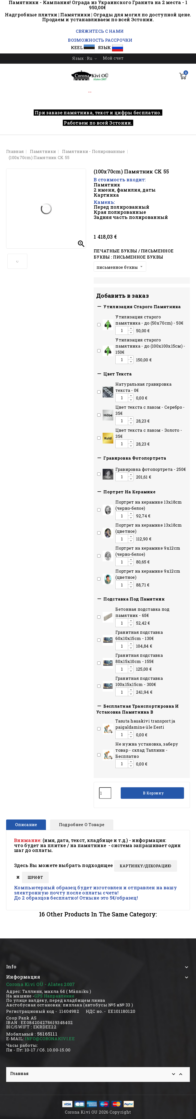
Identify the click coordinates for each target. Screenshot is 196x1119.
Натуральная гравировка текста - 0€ (143, 387)
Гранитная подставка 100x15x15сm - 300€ (139, 681)
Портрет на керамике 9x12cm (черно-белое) (147, 551)
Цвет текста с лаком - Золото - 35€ (148, 433)
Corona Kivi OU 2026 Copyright (98, 1112)
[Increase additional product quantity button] (130, 328)
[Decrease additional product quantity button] (130, 332)
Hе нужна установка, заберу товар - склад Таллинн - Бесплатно (146, 750)
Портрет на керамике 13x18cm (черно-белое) (148, 505)
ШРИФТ (35, 877)
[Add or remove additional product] (99, 324)
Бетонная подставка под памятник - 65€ (142, 612)
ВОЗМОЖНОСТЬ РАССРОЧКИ (100, 40)
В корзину (153, 793)
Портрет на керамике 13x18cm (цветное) (148, 528)
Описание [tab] (26, 824)
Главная (19, 1073)
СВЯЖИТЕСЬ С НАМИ (99, 31)
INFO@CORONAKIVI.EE (50, 1038)
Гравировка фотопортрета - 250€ (150, 469)
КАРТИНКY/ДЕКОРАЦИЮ (146, 865)
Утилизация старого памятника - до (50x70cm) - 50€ (149, 320)
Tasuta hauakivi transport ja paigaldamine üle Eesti (145, 724)
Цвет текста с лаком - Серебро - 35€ (150, 410)
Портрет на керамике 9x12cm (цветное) (147, 574)
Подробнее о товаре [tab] (81, 824)
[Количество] (105, 793)
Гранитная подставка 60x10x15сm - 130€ (139, 635)
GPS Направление (54, 996)
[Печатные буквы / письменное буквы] (120, 266)
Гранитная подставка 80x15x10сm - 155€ (139, 658)
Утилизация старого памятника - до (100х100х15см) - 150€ (150, 346)
